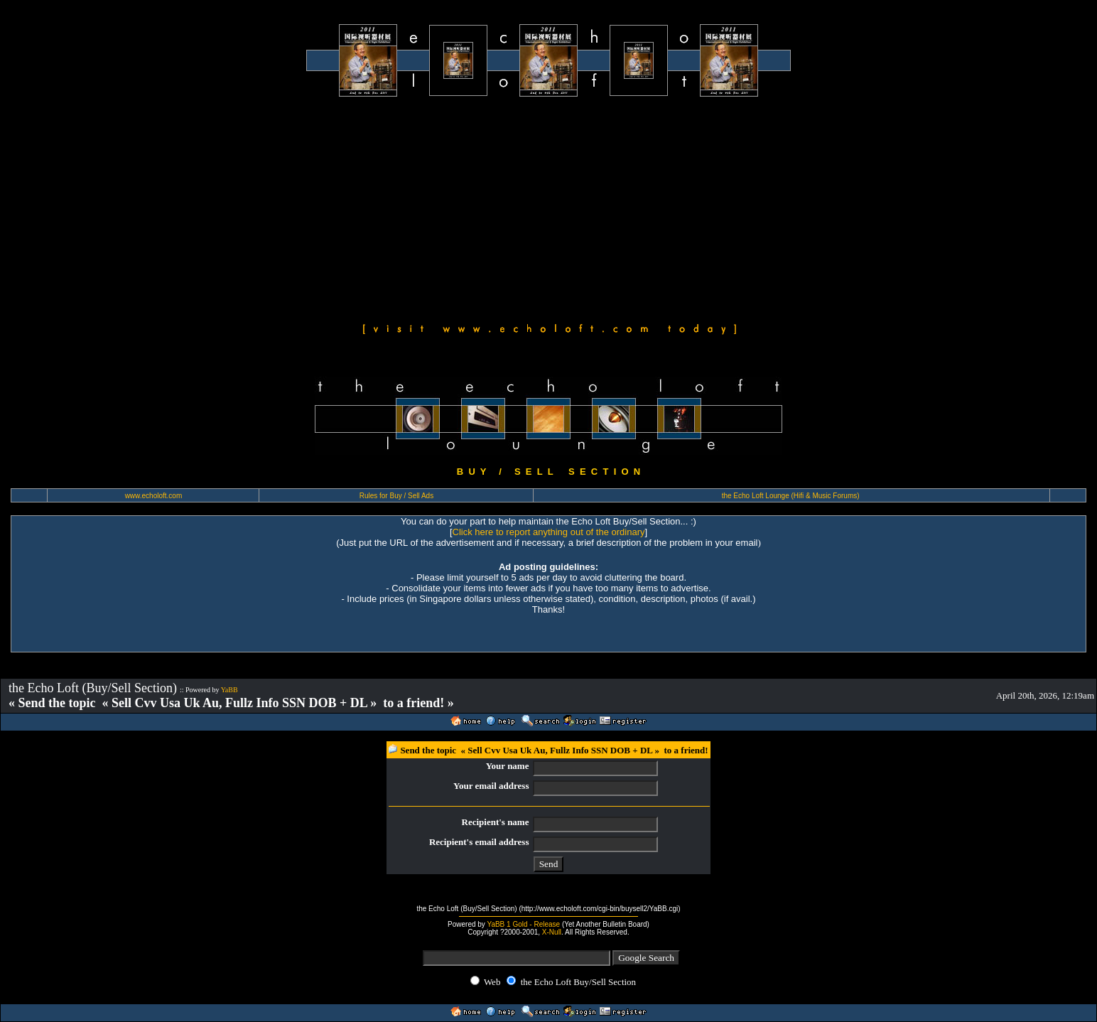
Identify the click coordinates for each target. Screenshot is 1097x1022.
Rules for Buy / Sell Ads (397, 496)
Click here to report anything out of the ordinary (549, 532)
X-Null (551, 932)
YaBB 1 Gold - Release (523, 924)
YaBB (229, 690)
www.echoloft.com (154, 496)
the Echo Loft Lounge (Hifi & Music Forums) (791, 496)
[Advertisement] (548, 207)
